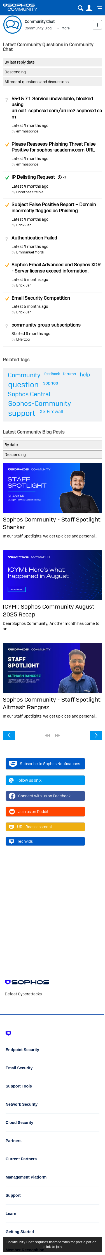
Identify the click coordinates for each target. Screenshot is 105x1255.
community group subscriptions (46, 325)
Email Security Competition (40, 298)
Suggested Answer (7, 144)
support (21, 413)
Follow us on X (25, 780)
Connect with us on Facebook (40, 796)
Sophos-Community (39, 403)
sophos (50, 383)
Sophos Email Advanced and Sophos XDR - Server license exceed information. (56, 268)
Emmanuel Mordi (30, 252)
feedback (52, 373)
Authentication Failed (34, 238)
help (85, 374)
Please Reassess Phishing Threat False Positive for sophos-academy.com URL (53, 147)
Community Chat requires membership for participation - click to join (52, 1244)
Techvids (21, 841)
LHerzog (23, 339)
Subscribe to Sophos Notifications (44, 764)
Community (24, 375)
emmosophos (27, 131)
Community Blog (38, 28)
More (66, 28)
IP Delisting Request (33, 177)
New (97, 24)
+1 (64, 177)
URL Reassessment (30, 827)
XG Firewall (51, 412)
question (23, 385)
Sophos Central (29, 394)
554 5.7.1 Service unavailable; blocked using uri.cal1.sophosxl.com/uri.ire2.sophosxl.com (56, 108)
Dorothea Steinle (29, 192)
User (89, 8)
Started (30, 333)
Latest (29, 125)
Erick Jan (23, 225)
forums (69, 373)
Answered (7, 177)
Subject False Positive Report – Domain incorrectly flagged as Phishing (53, 207)
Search (80, 8)
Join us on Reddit (28, 811)
